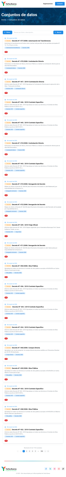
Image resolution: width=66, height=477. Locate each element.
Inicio (3, 20)
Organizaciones (48, 4)
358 (42, 451)
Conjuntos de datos (17, 20)
